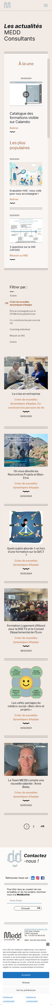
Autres (13, 342)
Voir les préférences (26, 990)
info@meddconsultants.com (35, 929)
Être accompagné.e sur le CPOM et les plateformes (23, 312)
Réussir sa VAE (17, 335)
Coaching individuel (20, 329)
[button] (47, 944)
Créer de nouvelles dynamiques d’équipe (21, 303)
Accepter (26, 975)
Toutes (13, 295)
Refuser (26, 982)
